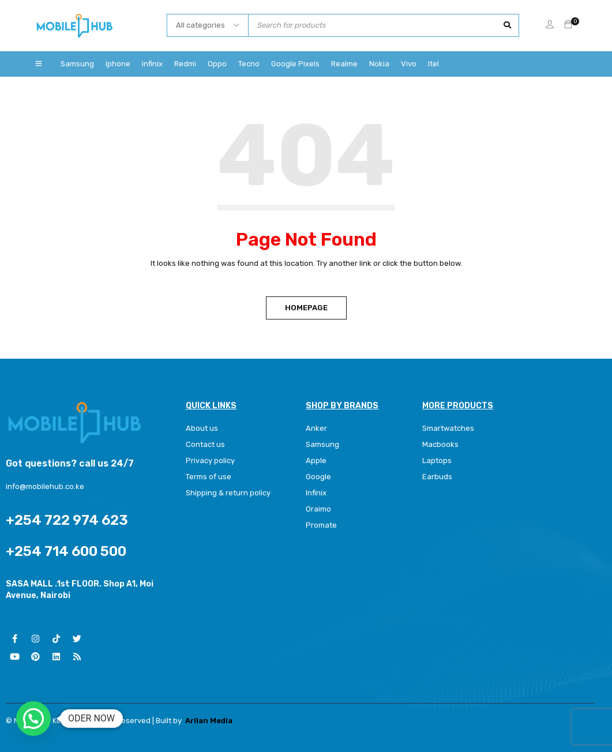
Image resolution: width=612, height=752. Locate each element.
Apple (316, 460)
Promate (321, 525)
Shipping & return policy (228, 492)
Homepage (306, 307)
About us (202, 428)
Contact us (205, 444)
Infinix (316, 492)
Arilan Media (208, 720)
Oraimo (318, 509)
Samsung (322, 444)
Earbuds (437, 476)
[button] (33, 718)
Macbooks (440, 444)
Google (318, 476)
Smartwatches (449, 428)
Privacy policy (210, 460)
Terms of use (208, 476)
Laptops (437, 460)
